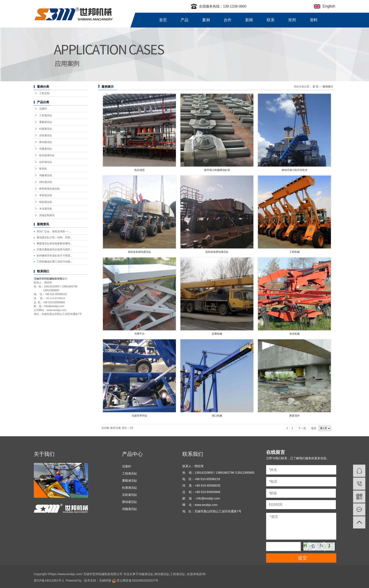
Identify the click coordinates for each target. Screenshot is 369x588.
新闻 (249, 20)
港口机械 (217, 415)
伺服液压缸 (45, 148)
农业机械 (294, 333)
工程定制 (44, 93)
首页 (163, 20)
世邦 (292, 20)
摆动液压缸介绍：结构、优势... (54, 237)
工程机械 (294, 251)
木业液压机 (45, 208)
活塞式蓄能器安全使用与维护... (54, 249)
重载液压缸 (45, 122)
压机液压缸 (45, 135)
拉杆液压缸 (45, 162)
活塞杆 (43, 108)
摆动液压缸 (45, 142)
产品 (184, 20)
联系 (270, 20)
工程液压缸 (45, 115)
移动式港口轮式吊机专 (294, 170)
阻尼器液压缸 (47, 155)
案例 (206, 20)
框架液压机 (45, 202)
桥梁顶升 (294, 415)
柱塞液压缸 (45, 128)
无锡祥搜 (105, 580)
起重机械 (217, 333)
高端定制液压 (47, 215)
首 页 (315, 86)
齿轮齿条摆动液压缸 (139, 251)
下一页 (302, 428)
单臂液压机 (45, 195)
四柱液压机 (45, 182)
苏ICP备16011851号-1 (49, 580)
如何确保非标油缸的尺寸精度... (54, 255)
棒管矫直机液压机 (49, 188)
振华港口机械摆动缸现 (217, 170)
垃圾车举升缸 (139, 415)
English (327, 6)
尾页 (313, 428)
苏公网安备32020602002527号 (135, 580)
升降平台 (139, 333)
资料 (314, 20)
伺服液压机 (45, 175)
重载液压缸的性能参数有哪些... (54, 243)
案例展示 (328, 86)
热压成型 (139, 170)
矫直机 (43, 168)
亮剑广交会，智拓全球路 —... (53, 231)
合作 (227, 20)
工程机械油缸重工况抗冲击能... (54, 261)
